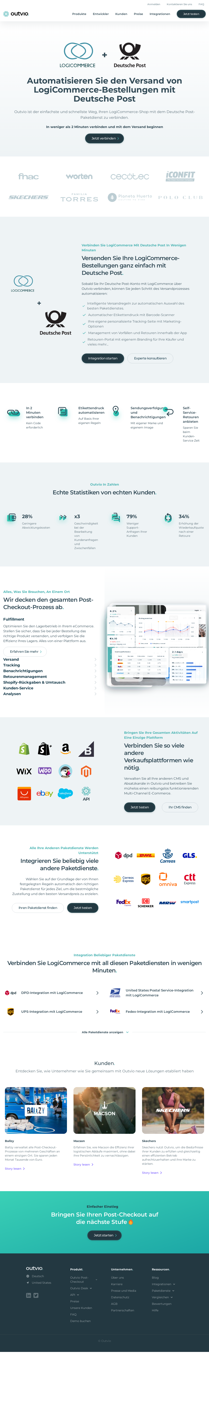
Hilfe (155, 1374)
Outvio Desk (81, 1352)
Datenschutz (120, 1361)
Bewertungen (161, 1368)
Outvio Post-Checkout (84, 1343)
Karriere (116, 1348)
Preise (138, 14)
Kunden (121, 14)
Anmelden (153, 4)
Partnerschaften (122, 1374)
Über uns (117, 1341)
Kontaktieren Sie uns (179, 4)
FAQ (201, 4)
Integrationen (160, 14)
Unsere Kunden (81, 1372)
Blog (155, 1341)
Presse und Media (123, 1354)
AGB (114, 1368)
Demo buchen (80, 1385)
